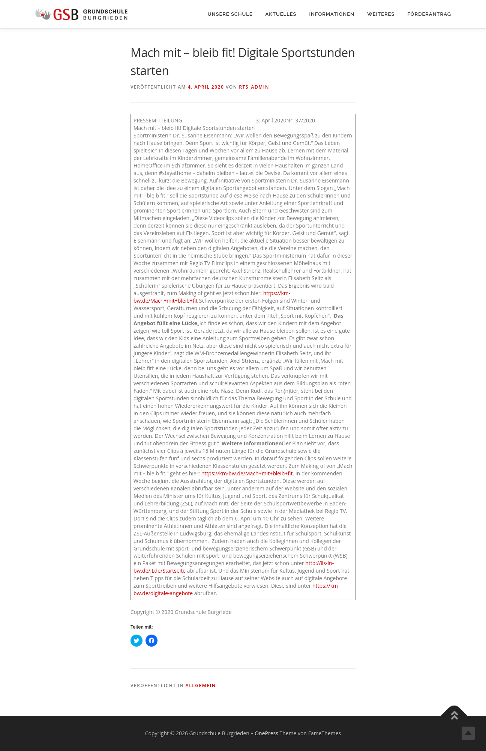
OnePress (266, 733)
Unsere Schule (230, 14)
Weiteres (380, 14)
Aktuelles (281, 14)
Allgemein (201, 685)
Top (468, 733)
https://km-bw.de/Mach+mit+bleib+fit (247, 473)
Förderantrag (429, 14)
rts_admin (254, 87)
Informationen (332, 14)
